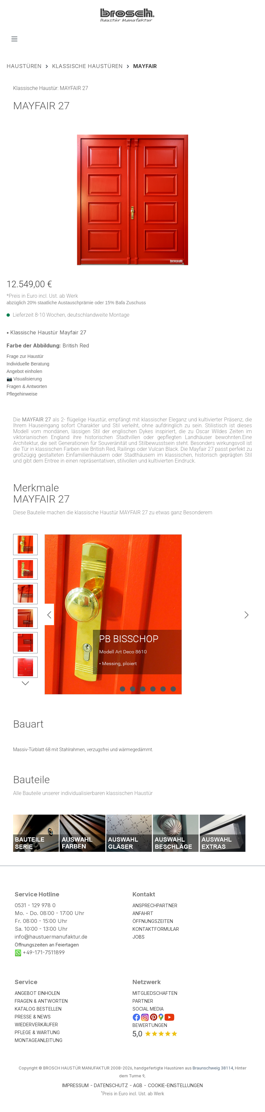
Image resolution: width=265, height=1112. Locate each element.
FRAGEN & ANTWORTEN (41, 1001)
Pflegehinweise (22, 394)
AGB (137, 1085)
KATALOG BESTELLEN (38, 1009)
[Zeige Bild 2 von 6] (132, 689)
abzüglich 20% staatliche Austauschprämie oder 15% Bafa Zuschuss (76, 302)
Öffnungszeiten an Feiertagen (47, 944)
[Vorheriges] (49, 614)
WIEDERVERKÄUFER (36, 1024)
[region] (132, 200)
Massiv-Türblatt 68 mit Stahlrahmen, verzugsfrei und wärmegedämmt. (83, 749)
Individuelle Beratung (28, 363)
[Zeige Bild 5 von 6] (163, 689)
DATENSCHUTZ (111, 1085)
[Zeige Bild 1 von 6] (122, 689)
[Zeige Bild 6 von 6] (173, 689)
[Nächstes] (247, 614)
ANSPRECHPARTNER (154, 905)
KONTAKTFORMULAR (155, 929)
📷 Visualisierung (24, 378)
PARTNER (142, 1001)
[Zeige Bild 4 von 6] (153, 689)
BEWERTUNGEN (149, 1025)
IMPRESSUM (75, 1085)
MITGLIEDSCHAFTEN (154, 993)
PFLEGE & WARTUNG (37, 1032)
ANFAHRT (142, 913)
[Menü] (14, 38)
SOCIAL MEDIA (148, 1009)
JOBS (138, 937)
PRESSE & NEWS (33, 1016)
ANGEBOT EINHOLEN (37, 993)
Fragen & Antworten (27, 386)
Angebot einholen (24, 371)
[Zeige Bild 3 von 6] (143, 689)
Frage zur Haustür (25, 356)
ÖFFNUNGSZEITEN (152, 921)
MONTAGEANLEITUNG (38, 1040)
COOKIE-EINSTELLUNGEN (175, 1085)
